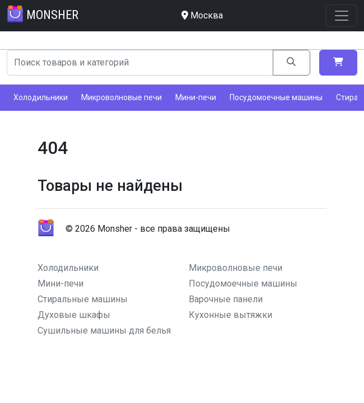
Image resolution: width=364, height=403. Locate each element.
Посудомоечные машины (276, 97)
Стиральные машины (83, 299)
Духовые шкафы (74, 315)
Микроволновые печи (121, 97)
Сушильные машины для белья (104, 330)
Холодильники (40, 97)
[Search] (140, 63)
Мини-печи (195, 97)
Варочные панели (226, 299)
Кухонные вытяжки (230, 315)
